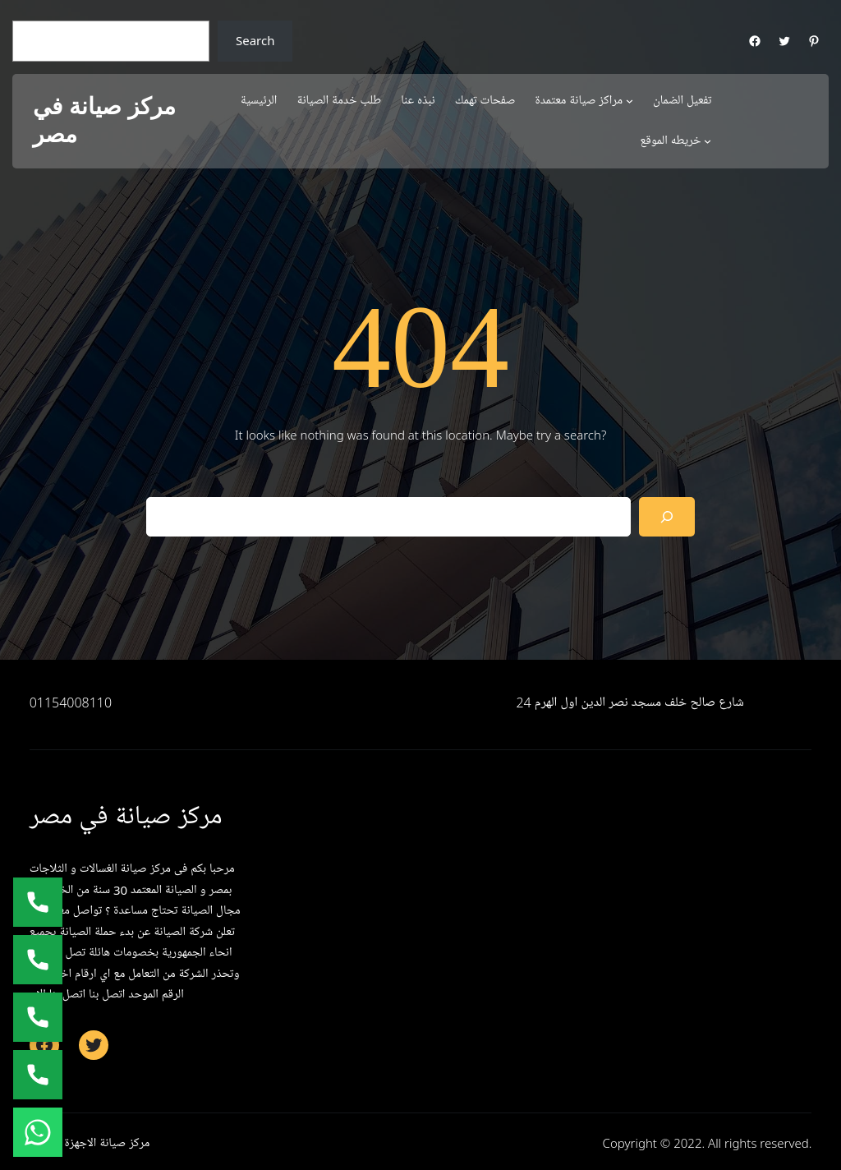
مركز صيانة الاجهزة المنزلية (90, 1143)
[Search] (667, 517)
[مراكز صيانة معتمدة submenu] (629, 100)
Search (255, 40)
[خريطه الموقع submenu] (707, 141)
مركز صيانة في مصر (104, 120)
